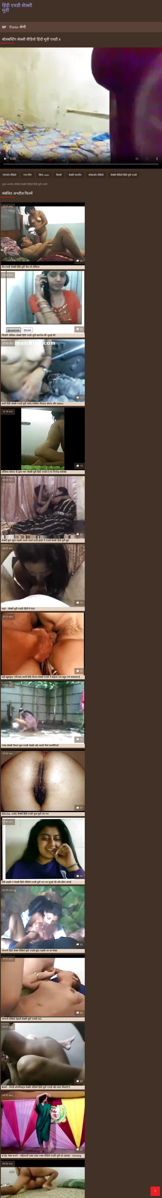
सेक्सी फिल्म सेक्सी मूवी (28, 1189)
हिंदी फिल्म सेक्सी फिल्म (60, 1189)
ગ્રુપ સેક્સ (33, 1182)
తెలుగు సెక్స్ (110, 1172)
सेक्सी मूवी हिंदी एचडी (100, 1132)
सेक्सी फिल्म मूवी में (33, 1185)
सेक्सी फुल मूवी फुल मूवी (69, 1179)
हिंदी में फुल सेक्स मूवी (116, 1165)
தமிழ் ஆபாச (134, 1182)
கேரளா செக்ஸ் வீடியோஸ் (98, 1149)
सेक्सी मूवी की (143, 1175)
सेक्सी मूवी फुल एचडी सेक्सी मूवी (46, 1132)
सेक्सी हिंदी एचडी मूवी (125, 1134)
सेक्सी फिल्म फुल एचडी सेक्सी (62, 1130)
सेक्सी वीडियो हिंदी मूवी (90, 1189)
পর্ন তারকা (55, 1152)
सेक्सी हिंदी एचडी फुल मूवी (101, 1134)
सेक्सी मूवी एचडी (112, 1130)
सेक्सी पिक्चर (38, 1152)
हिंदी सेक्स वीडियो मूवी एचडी (22, 1139)
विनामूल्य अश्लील (20, 1192)
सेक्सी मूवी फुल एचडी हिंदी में (75, 1132)
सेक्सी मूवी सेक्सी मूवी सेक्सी (64, 1185)
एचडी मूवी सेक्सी (64, 1125)
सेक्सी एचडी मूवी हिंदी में (56, 1127)
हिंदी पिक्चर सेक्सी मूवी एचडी (50, 1137)
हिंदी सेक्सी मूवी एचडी (21, 1141)
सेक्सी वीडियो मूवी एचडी (49, 1134)
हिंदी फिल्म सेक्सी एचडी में (77, 1137)
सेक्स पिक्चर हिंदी (95, 1175)
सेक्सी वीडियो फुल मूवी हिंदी (93, 1169)
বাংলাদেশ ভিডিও (129, 1155)
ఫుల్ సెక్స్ (118, 1169)
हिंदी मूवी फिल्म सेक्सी (68, 1175)
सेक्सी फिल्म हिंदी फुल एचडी (90, 1130)
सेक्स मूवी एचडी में (35, 1127)
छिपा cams (44, 174)
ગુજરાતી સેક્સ (74, 1152)
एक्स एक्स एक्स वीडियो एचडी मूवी (16, 1125)
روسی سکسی (113, 1182)
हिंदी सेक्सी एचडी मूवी (46, 1139)
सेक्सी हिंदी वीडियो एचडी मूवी (22, 1137)
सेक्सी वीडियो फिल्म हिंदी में (136, 1179)
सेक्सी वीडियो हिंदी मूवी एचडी (124, 174)
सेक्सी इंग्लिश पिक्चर (122, 1185)
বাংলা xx (35, 1165)
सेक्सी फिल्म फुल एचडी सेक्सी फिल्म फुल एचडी (31, 1172)
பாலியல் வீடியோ (102, 1155)
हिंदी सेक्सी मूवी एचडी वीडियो (46, 1141)
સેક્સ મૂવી (20, 1165)
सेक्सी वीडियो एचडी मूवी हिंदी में (22, 1134)
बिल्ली (59, 174)
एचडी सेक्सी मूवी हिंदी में (106, 1125)
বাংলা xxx (144, 1185)
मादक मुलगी (50, 1182)
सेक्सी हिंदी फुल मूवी (74, 1172)
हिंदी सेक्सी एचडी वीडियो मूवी (99, 1139)
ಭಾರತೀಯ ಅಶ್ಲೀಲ (30, 1155)
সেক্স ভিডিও (77, 1159)
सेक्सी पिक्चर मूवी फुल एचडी (104, 1127)
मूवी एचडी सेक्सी (17, 1127)
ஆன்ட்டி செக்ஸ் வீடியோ (138, 1172)
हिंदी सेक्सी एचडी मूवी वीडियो (71, 1139)
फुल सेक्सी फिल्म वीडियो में (19, 1149)
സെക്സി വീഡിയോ (101, 1179)
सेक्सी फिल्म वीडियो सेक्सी (72, 1162)
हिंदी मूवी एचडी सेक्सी (101, 1137)
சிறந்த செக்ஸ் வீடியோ (85, 1192)
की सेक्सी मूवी (69, 1182)
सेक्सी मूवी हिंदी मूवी (40, 1175)
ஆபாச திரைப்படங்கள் (50, 1159)
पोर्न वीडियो (50, 1165)
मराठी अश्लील (77, 1155)
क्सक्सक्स (47, 1169)
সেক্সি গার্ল (93, 1152)
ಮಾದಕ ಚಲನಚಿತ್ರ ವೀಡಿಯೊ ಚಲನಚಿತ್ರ (113, 1159)
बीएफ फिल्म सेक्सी (41, 1162)
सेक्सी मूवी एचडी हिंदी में (19, 1132)
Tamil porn (20, 1162)
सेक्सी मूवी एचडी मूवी (131, 1130)
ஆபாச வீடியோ (14, 1175)
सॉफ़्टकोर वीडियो (96, 174)
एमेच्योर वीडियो (9, 174)
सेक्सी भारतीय (75, 174)
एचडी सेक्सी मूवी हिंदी (83, 1125)
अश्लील (47, 1179)
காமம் (140, 1152)
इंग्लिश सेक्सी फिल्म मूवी (24, 1169)
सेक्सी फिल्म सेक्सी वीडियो (50, 1192)
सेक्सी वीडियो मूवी (95, 1185)
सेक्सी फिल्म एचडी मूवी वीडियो (132, 1127)
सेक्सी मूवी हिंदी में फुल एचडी (125, 1132)
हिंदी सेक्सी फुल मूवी (120, 1175)
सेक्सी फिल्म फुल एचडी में (36, 1130)
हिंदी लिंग (94, 1172)
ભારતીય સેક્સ (124, 1162)
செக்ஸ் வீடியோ (55, 1155)
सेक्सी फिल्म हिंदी (13, 1182)
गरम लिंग (27, 174)
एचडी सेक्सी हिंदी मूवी (128, 1125)
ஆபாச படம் (21, 1159)
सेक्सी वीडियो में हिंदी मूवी (118, 1152)
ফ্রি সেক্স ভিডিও (101, 1162)
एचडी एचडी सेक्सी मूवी (43, 1125)
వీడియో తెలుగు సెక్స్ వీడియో (57, 1149)
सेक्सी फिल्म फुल (90, 1182)
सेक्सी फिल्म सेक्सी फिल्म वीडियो (79, 1165)
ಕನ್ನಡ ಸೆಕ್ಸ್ (126, 1149)
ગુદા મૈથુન (20, 1152)
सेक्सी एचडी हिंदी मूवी (79, 1127)
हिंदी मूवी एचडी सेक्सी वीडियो (125, 1137)
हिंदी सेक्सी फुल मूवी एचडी (126, 1139)
